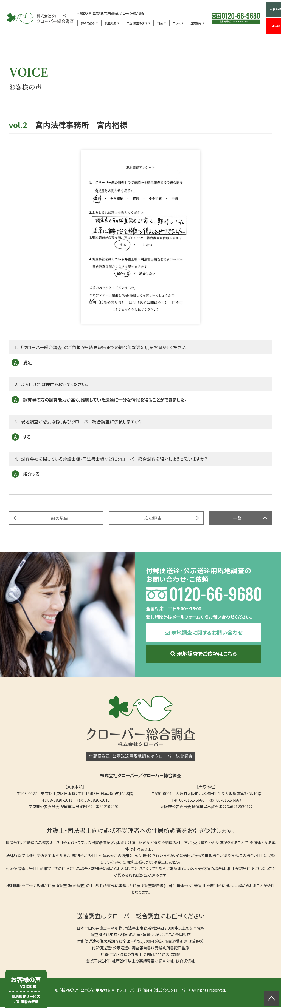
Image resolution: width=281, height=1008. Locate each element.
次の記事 (153, 518)
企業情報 (186, 23)
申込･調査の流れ (127, 23)
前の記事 (59, 518)
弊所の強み (79, 23)
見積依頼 (265, 10)
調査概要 (101, 23)
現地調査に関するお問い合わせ (207, 633)
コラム (167, 23)
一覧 (237, 518)
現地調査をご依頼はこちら (207, 654)
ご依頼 (266, 26)
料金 (151, 23)
